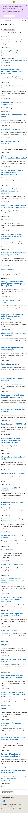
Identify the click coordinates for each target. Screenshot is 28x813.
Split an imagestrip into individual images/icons (13, 410)
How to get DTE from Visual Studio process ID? (13, 660)
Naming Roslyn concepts (10, 364)
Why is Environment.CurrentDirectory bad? (14, 157)
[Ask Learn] (22, 20)
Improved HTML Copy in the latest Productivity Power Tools (13, 738)
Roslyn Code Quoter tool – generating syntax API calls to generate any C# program (11, 440)
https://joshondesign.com (7, 510)
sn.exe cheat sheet (7, 269)
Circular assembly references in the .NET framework (13, 334)
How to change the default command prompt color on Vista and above (12, 581)
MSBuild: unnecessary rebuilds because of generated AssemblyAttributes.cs (12, 172)
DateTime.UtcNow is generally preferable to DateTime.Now (12, 615)
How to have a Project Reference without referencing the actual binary (12, 191)
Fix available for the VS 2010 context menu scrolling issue (13, 771)
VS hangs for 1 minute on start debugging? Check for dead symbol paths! (11, 599)
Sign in (25, 2)
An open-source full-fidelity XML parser (10, 142)
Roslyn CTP (5, 645)
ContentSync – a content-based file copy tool (13, 116)
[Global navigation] (1, 2)
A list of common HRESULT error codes (10, 489)
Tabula (3, 709)
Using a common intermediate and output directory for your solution (13, 206)
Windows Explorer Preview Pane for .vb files (13, 458)
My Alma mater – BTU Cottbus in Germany (12, 536)
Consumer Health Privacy (7, 808)
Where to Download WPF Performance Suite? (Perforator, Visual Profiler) (12, 71)
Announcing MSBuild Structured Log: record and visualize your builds (12, 53)
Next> (2, 786)
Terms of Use (19, 808)
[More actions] (25, 20)
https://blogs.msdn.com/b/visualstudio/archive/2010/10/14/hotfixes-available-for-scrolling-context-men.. (14, 778)
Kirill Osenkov (8, 20)
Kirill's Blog (5, 36)
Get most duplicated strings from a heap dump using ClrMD (13, 254)
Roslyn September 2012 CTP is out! (13, 424)
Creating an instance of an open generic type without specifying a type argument (13, 284)
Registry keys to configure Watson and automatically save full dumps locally (13, 316)
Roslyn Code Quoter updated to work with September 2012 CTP (12, 396)
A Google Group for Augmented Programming (12, 503)
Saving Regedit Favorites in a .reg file (11, 301)
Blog (20, 804)
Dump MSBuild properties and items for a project (12, 348)
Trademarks (3, 811)
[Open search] (21, 2)
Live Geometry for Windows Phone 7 (11, 724)
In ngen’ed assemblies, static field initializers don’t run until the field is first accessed (13, 694)
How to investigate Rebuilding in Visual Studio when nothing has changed (11, 236)
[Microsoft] (14, 2)
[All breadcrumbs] (2, 20)
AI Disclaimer (4, 804)
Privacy (9, 806)
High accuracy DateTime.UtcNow (13, 473)
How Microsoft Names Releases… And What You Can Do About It (13, 677)
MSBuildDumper (7, 220)
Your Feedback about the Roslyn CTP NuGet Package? (12, 520)
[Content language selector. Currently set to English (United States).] (8, 797)
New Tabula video (7, 550)
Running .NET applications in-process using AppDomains (11, 755)
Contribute (3, 806)
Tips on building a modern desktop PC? (12, 379)
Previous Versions (13, 804)
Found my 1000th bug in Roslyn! (12, 564)
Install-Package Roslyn (9, 630)
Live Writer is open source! (10, 129)
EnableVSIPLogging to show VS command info (12, 103)
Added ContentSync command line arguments (12, 87)
